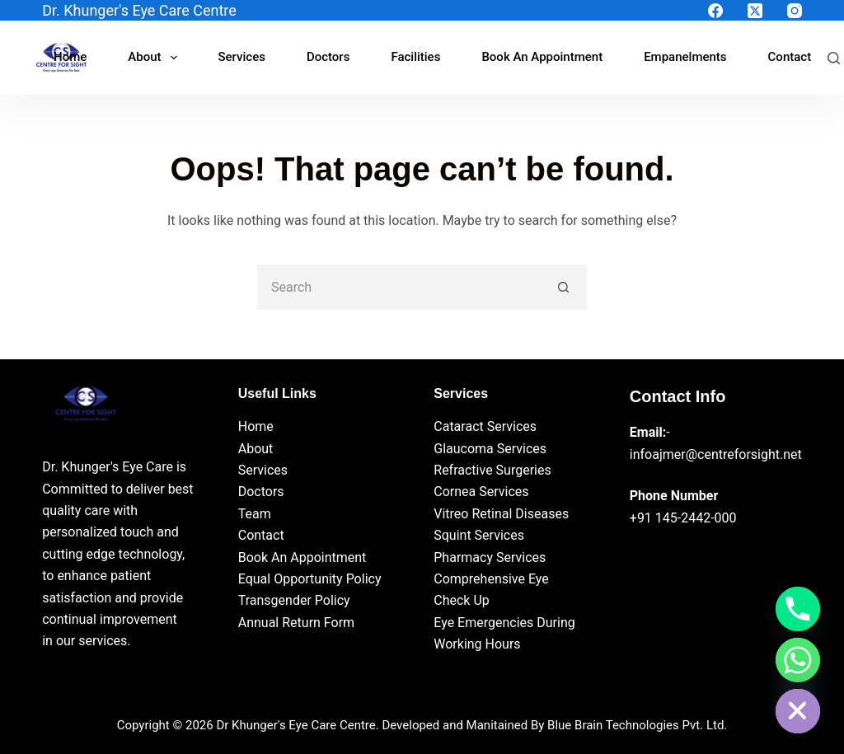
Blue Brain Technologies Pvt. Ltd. (637, 725)
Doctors (261, 491)
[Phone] (798, 609)
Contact (261, 535)
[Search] (834, 58)
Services (263, 470)
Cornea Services (481, 491)
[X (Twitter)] (755, 10)
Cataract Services (485, 426)
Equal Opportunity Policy (310, 579)
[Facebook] (715, 10)
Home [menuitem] (70, 56)
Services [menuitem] (241, 56)
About (256, 449)
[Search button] (564, 287)
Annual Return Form (296, 622)
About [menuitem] (155, 58)
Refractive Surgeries (492, 470)
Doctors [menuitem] (328, 56)
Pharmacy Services (490, 557)
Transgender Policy (294, 600)
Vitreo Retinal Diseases (501, 514)
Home (256, 426)
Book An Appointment (302, 557)
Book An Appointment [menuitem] (542, 56)
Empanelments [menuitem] (685, 56)
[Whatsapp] (798, 660)
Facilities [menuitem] (415, 56)
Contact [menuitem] (790, 56)
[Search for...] (399, 287)
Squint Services (479, 535)
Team (254, 514)
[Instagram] (794, 10)
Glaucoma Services (490, 449)
